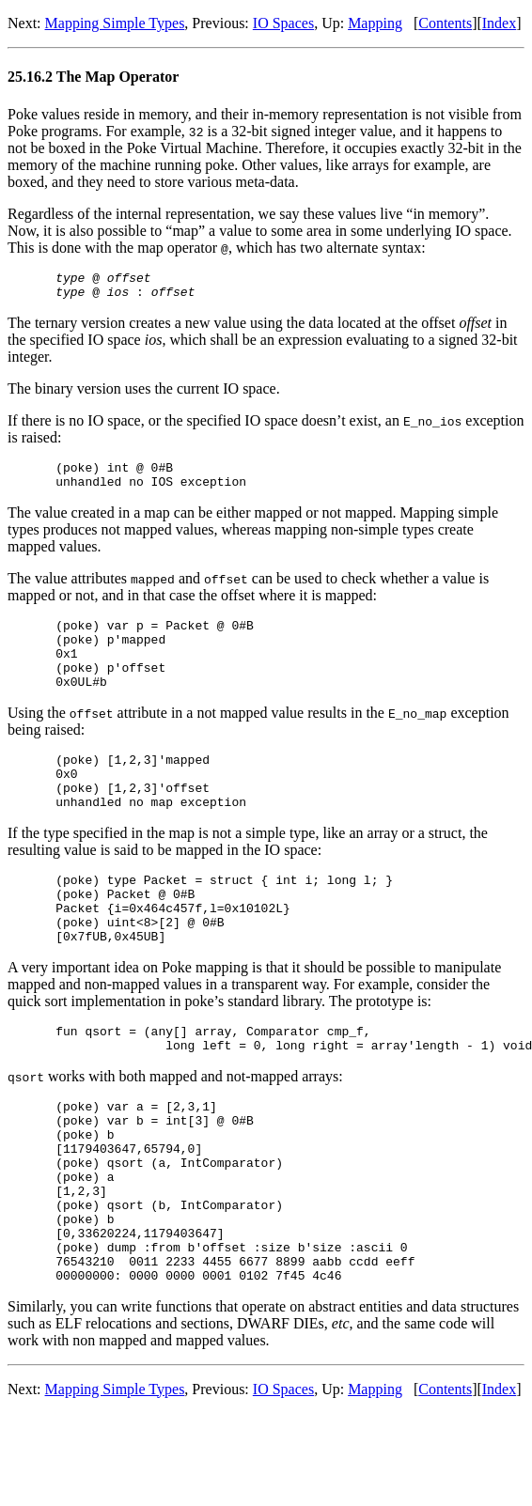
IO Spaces (283, 23)
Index (499, 23)
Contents (445, 23)
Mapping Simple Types (115, 23)
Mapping (375, 23)
